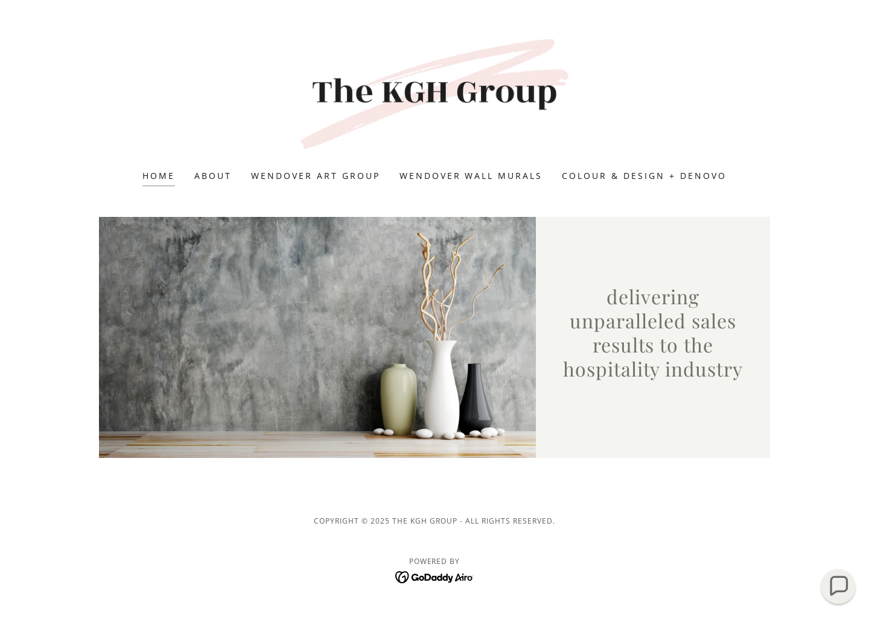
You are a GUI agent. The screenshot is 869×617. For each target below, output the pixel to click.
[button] (838, 586)
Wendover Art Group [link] (315, 175)
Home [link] (158, 175)
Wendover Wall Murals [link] (471, 175)
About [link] (213, 175)
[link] (435, 92)
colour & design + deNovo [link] (644, 175)
